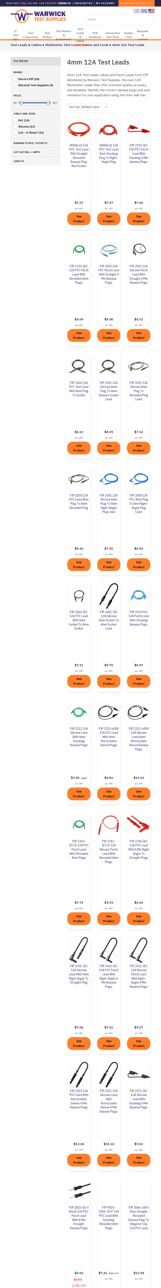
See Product (78, 190)
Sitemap (87, 1280)
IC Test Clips (16, 35)
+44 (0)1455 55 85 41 (130, 1195)
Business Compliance (75, 1221)
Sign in (65, 3)
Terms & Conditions (74, 1256)
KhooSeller (151, 1280)
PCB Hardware (95, 35)
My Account (105, 3)
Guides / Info (128, 35)
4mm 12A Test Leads (128, 45)
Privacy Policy (69, 1246)
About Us (66, 1196)
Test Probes (47, 35)
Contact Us (122, 1201)
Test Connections (31, 35)
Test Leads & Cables (80, 35)
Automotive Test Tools (112, 35)
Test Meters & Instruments (63, 35)
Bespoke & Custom (142, 35)
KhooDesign (119, 1280)
